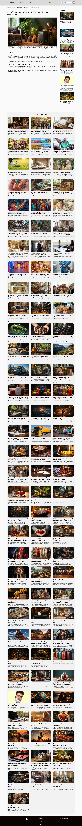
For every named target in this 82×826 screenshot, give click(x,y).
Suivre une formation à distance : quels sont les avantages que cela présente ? (17, 317)
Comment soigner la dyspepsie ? (40, 377)
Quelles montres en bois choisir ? (62, 499)
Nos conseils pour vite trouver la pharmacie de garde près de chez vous (17, 479)
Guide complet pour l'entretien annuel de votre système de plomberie (39, 254)
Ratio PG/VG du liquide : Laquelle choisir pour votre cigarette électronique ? (40, 398)
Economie (12, 2)
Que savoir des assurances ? (38, 336)
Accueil (8, 7)
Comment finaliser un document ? (40, 743)
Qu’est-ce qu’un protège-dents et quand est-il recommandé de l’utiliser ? (17, 338)
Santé (31, 2)
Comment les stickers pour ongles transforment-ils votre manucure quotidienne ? (17, 193)
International (21, 2)
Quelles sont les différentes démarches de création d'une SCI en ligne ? (40, 420)
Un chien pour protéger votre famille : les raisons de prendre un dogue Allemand (63, 520)
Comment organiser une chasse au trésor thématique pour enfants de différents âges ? (18, 152)
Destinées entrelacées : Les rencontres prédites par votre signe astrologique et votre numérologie (63, 420)
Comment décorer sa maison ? (39, 683)
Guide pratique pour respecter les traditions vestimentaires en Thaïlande (40, 213)
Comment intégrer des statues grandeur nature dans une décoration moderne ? (41, 172)
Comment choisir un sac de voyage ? (63, 661)
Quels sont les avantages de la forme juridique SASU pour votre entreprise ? (41, 479)
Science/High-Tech (40, 2)
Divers (50, 2)
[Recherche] (66, 2)
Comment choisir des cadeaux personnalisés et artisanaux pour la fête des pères (62, 193)
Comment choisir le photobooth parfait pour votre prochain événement (17, 275)
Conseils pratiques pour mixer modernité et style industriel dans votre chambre (62, 234)
